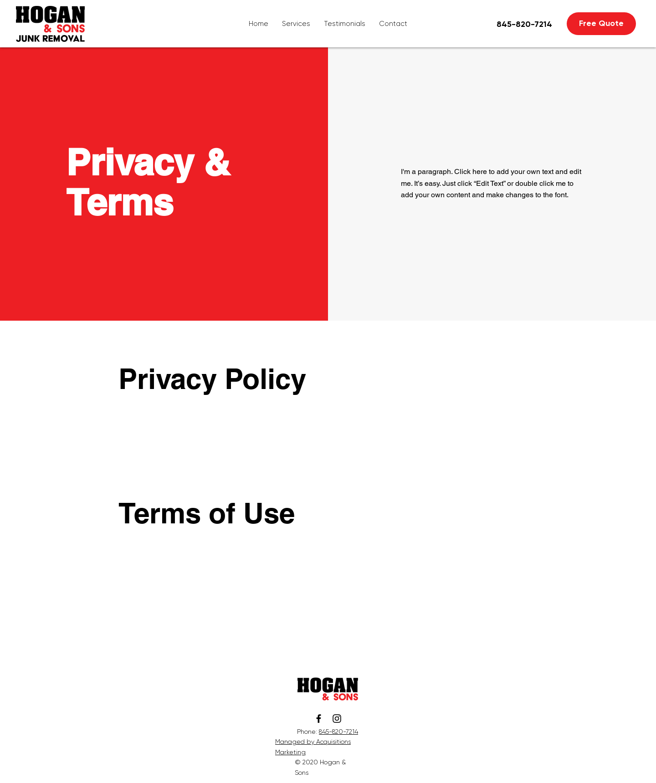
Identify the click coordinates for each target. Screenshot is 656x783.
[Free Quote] (601, 23)
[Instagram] (337, 718)
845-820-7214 (338, 731)
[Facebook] (318, 718)
